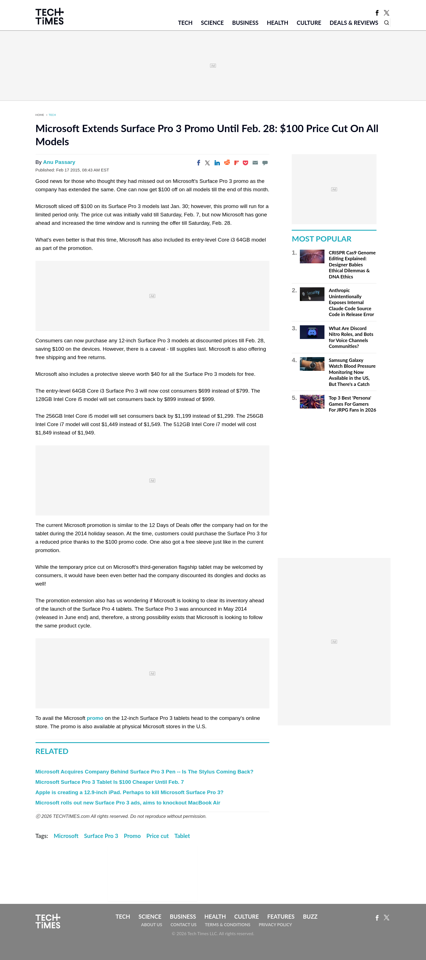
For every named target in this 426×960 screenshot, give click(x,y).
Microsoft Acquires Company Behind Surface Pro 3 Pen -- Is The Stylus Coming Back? (145, 772)
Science (212, 22)
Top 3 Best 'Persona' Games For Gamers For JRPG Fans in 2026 (352, 404)
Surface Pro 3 (101, 835)
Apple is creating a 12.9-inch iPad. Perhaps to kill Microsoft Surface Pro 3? (130, 792)
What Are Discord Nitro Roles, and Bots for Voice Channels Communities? (351, 337)
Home (40, 114)
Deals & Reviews (354, 22)
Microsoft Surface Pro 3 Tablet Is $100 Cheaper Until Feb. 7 (110, 782)
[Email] (255, 163)
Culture (309, 22)
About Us (151, 924)
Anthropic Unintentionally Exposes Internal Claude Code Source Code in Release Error (351, 302)
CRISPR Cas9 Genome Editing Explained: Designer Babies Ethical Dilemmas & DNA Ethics (352, 265)
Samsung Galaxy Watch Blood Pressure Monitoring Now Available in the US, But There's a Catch (352, 372)
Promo (132, 835)
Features (280, 916)
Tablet (182, 835)
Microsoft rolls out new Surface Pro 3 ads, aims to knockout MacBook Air (128, 803)
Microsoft (66, 835)
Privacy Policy (275, 924)
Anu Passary (59, 162)
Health (277, 22)
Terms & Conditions (227, 924)
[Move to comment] (264, 163)
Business (245, 22)
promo (95, 718)
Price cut (157, 835)
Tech (185, 22)
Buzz (310, 916)
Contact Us (184, 924)
